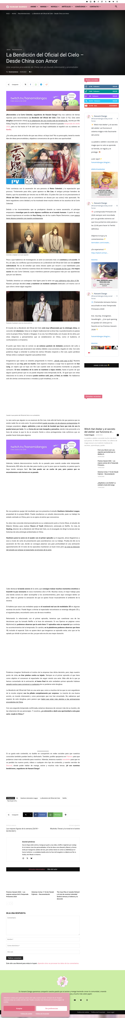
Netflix (8, 130)
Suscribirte (113, 106)
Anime (34, 6)
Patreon (69, 757)
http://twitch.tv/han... (99, 253)
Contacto (95, 6)
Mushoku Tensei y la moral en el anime (65, 829)
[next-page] (11, 903)
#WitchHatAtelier (98, 169)
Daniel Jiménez (13, 72)
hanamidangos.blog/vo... (101, 336)
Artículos (67, 6)
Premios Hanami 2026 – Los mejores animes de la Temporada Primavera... (108, 614)
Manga (44, 6)
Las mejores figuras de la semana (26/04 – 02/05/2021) (22, 830)
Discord (9, 766)
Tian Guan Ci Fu (12, 801)
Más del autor (52, 869)
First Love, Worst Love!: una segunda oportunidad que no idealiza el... (106, 603)
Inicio (8, 14)
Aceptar (19, 1008)
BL (17, 798)
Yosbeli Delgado (89, 586)
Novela (55, 6)
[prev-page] (7, 903)
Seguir (115, 86)
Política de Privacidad (42, 1013)
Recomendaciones (24, 14)
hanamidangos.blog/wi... (101, 162)
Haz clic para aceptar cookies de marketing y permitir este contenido (43, 163)
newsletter (66, 759)
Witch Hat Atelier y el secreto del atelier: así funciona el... (99, 582)
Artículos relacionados (37, 869)
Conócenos (81, 6)
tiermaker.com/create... (100, 242)
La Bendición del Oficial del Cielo (50, 798)
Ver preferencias (51, 1008)
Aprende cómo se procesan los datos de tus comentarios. (58, 963)
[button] (116, 7)
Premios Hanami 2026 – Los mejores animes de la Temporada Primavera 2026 (17, 894)
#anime (94, 259)
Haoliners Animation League (29, 798)
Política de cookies (26, 1013)
